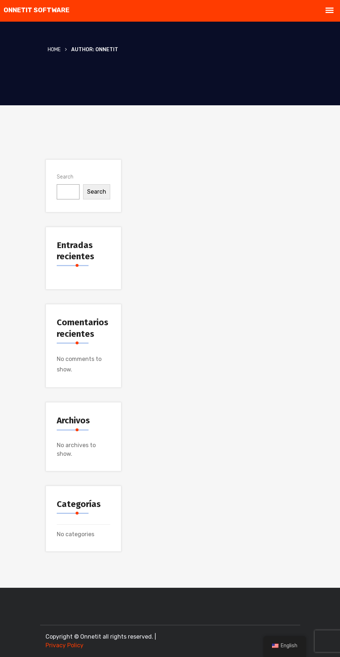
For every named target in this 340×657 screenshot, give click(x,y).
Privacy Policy (64, 645)
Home (54, 50)
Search (65, 177)
